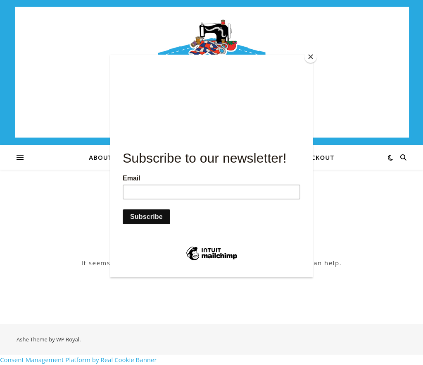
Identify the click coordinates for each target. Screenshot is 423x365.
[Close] (310, 56)
